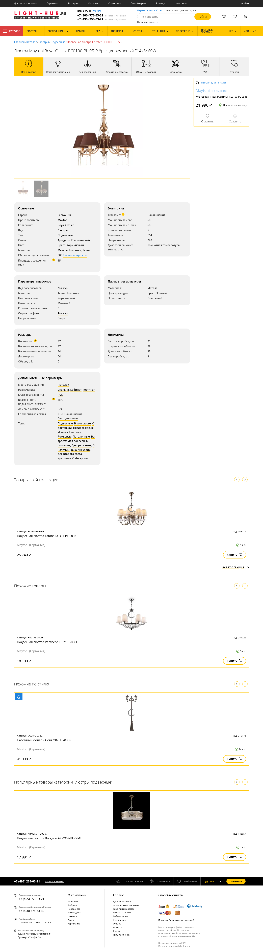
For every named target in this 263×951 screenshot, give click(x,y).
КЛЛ (60, 414)
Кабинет (76, 390)
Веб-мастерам (120, 916)
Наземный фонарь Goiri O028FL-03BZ (44, 740)
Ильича (63, 432)
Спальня (63, 390)
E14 (149, 235)
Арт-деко (64, 240)
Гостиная (89, 390)
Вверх (62, 318)
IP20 (60, 395)
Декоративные (81, 445)
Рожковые (64, 436)
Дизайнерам (138, 3)
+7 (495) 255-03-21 (101, 19)
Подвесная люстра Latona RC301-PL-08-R (46, 536)
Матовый (64, 303)
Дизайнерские (80, 449)
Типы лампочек (121, 934)
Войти (245, 3)
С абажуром (80, 458)
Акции (71, 919)
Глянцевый (154, 298)
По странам (74, 908)
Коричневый (75, 245)
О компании (77, 895)
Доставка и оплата (25, 3)
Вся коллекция (235, 567)
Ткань (86, 250)
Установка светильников (126, 905)
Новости (117, 927)
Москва (97, 11)
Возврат (73, 3)
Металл (63, 250)
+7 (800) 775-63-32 (101, 15)
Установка (114, 3)
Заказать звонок (54, 881)
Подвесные (57, 42)
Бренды (161, 3)
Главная (19, 42)
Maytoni (63, 220)
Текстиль (75, 250)
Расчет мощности (75, 255)
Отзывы (93, 3)
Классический (80, 240)
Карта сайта (74, 923)
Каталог (11, 31)
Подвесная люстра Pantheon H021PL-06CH (47, 642)
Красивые (64, 458)
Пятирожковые (83, 428)
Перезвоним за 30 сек (150, 10)
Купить (234, 554)
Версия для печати (213, 82)
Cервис (118, 895)
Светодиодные (68, 418)
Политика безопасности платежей (176, 920)
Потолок (63, 384)
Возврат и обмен (122, 912)
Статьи (116, 931)
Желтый (161, 293)
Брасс (151, 293)
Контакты (181, 3)
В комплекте (82, 423)
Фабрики (72, 905)
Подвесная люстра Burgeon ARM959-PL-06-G (49, 838)
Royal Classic (66, 225)
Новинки (72, 916)
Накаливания (156, 215)
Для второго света (70, 454)
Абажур (63, 313)
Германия (64, 215)
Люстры (43, 42)
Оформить (236, 881)
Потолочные (81, 436)
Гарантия (52, 3)
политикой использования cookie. (177, 936)
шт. (210, 881)
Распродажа (74, 912)
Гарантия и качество (124, 908)
